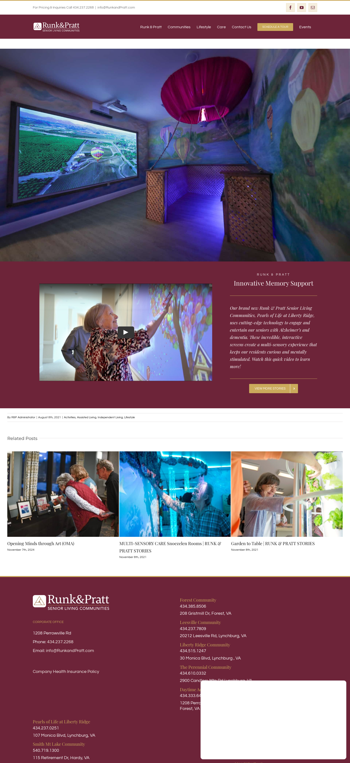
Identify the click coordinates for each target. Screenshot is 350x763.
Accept (321, 739)
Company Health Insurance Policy (66, 671)
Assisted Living (86, 417)
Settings (321, 749)
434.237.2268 (60, 641)
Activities (70, 417)
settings (244, 750)
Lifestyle (129, 417)
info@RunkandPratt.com (116, 7)
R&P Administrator (23, 417)
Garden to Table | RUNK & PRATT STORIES (273, 543)
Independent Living (110, 417)
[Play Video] (125, 332)
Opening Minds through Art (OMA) (40, 543)
